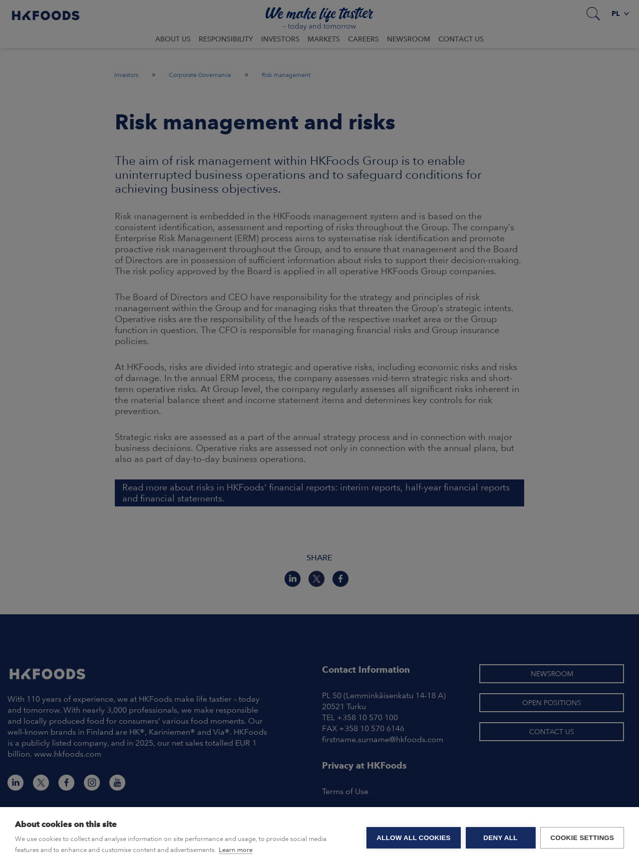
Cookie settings (582, 838)
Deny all (500, 838)
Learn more (236, 850)
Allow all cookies (413, 838)
